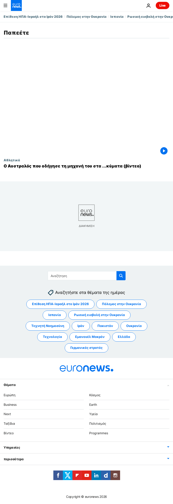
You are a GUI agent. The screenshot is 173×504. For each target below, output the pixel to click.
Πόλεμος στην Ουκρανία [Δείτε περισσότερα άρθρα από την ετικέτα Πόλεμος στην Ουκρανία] (121, 304)
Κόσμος (95, 395)
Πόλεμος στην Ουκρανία (86, 16)
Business (10, 404)
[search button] (121, 275)
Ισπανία (117, 16)
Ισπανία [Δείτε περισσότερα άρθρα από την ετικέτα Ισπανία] (54, 315)
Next (7, 414)
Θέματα (9, 384)
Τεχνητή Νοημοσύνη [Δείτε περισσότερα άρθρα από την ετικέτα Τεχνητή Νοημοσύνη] (47, 326)
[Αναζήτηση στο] (87, 275)
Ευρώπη (9, 395)
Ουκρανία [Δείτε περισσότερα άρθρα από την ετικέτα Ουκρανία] (134, 326)
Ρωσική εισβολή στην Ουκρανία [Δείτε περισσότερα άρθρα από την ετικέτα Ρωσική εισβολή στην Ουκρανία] (99, 315)
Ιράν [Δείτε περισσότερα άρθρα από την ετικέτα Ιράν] (80, 326)
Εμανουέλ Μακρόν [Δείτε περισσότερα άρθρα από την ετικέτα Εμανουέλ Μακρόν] (90, 337)
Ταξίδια (9, 423)
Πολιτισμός (97, 423)
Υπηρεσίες (12, 447)
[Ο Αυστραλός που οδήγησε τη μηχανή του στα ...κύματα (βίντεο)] (86, 166)
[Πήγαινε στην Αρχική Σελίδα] (16, 5)
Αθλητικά (12, 160)
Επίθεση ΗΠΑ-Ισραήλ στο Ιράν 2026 (33, 16)
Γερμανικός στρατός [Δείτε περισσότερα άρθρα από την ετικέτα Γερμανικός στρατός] (86, 348)
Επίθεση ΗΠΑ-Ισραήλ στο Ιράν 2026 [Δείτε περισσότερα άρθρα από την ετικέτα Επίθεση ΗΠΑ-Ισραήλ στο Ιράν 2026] (60, 304)
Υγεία (93, 414)
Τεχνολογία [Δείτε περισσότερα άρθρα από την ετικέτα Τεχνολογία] (52, 337)
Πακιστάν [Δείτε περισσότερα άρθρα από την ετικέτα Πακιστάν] (105, 326)
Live (162, 5)
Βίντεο (9, 433)
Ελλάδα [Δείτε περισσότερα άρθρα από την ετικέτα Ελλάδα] (124, 337)
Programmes (98, 433)
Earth (93, 404)
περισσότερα (14, 459)
